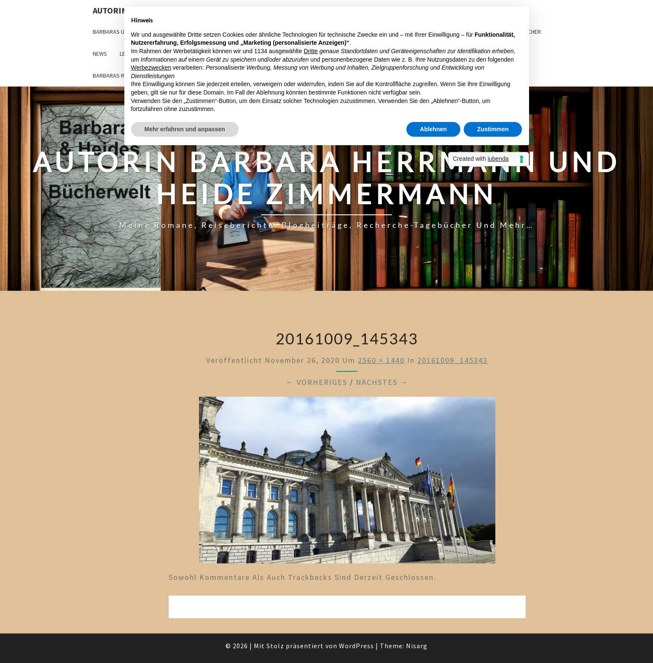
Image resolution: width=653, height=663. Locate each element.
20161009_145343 (452, 360)
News (100, 53)
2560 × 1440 (381, 360)
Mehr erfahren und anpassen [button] (185, 129)
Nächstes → (382, 382)
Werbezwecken (151, 67)
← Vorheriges (316, 382)
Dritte (310, 51)
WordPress (356, 645)
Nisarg (416, 645)
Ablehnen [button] (433, 129)
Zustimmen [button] (493, 129)
